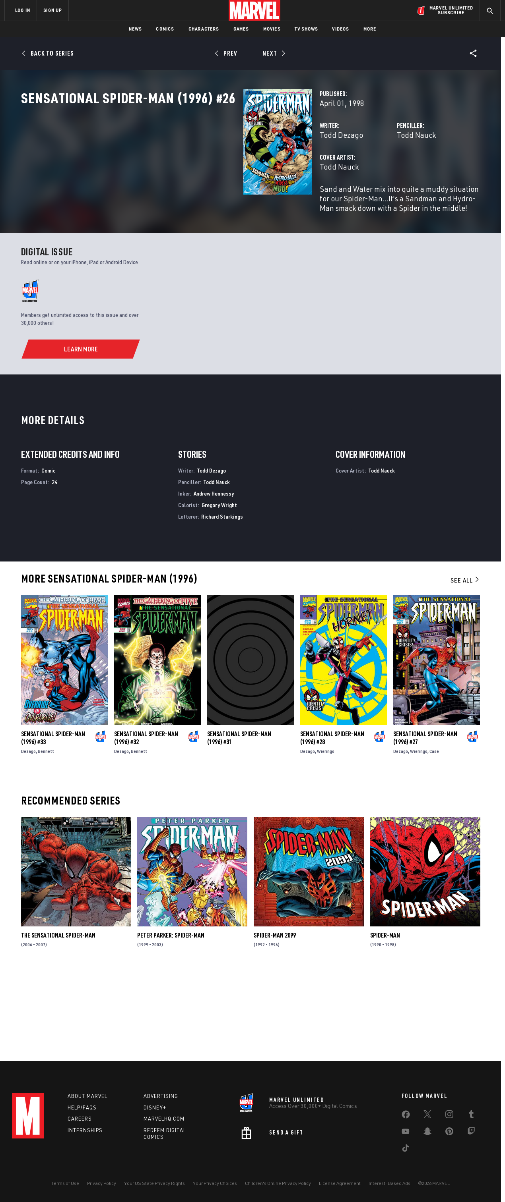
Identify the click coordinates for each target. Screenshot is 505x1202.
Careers (80, 1118)
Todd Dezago (186, 169)
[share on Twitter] (427, 1116)
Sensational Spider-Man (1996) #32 (146, 822)
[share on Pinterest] (449, 1133)
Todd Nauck (338, 169)
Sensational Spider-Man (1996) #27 (425, 822)
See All (465, 664)
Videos (340, 29)
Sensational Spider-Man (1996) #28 (332, 822)
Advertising (161, 1096)
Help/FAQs (82, 1107)
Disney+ (155, 1107)
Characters (203, 29)
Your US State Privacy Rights (154, 1183)
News (135, 29)
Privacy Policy (101, 1183)
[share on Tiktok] (406, 1150)
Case (434, 835)
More (370, 29)
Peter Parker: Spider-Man (170, 1019)
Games (241, 29)
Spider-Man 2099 (275, 1019)
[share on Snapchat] (427, 1133)
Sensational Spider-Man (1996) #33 (53, 822)
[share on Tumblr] (471, 1116)
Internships (85, 1130)
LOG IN (22, 10)
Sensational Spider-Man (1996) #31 (239, 822)
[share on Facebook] (406, 1116)
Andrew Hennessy (214, 577)
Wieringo (325, 835)
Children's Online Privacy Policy (278, 1183)
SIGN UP (52, 10)
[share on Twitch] (471, 1133)
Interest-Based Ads (389, 1183)
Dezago (28, 835)
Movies (271, 29)
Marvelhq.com (164, 1118)
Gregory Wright (219, 589)
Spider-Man (385, 1019)
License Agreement (340, 1183)
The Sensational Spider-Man (58, 1019)
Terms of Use (65, 1183)
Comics (165, 29)
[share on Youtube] (406, 1133)
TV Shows (306, 29)
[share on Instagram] (449, 1116)
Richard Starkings (222, 600)
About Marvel (87, 1096)
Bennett (46, 835)
